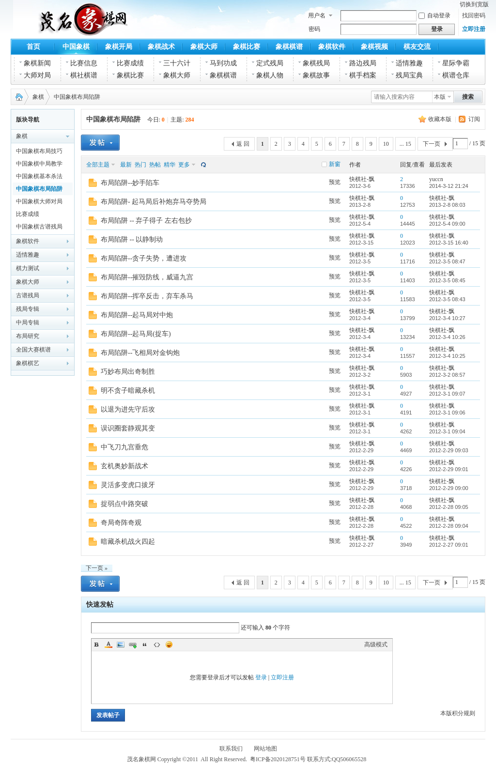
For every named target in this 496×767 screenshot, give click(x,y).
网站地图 (265, 748)
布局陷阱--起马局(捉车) (136, 333)
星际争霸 (455, 63)
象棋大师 (203, 46)
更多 (184, 164)
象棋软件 (331, 46)
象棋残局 (316, 63)
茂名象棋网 (17, 97)
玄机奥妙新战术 (124, 466)
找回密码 (473, 15)
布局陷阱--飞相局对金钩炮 (140, 352)
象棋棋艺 (27, 363)
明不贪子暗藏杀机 (128, 390)
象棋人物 (269, 75)
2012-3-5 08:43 (447, 299)
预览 (335, 182)
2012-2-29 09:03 (448, 450)
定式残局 (269, 63)
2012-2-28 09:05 (448, 507)
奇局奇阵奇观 (121, 522)
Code (157, 644)
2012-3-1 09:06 (447, 412)
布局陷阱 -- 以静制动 (132, 239)
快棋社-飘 (361, 179)
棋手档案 (362, 75)
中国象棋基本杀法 (39, 176)
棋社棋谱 (83, 75)
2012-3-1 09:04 (447, 431)
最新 (126, 164)
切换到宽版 (474, 4)
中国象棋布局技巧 (39, 151)
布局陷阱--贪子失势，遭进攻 (143, 258)
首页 (33, 46)
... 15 (405, 143)
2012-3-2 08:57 (447, 375)
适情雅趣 (409, 63)
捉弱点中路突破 (124, 503)
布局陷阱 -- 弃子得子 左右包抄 (146, 220)
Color (108, 644)
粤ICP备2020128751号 (278, 759)
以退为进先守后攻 (128, 409)
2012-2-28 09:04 (448, 526)
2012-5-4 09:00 (447, 224)
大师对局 (37, 75)
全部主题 (97, 164)
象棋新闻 (37, 63)
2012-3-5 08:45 (447, 280)
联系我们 (231, 748)
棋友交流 (417, 46)
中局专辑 (27, 322)
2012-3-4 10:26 (447, 337)
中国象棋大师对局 (39, 201)
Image (120, 644)
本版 (440, 96)
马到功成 (223, 63)
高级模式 (376, 644)
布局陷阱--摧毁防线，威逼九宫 (147, 277)
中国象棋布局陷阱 (77, 96)
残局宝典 (409, 75)
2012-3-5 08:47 (447, 261)
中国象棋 (76, 46)
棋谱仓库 (455, 75)
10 (386, 143)
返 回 (242, 143)
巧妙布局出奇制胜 (128, 371)
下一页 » (97, 568)
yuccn (436, 179)
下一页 (431, 143)
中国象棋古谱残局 (39, 226)
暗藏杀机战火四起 (128, 541)
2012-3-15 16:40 (448, 242)
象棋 (38, 96)
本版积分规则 (457, 713)
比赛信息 (83, 63)
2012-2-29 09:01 (448, 469)
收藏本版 (439, 119)
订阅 (474, 119)
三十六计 (176, 63)
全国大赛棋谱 (33, 349)
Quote (145, 644)
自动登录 (434, 15)
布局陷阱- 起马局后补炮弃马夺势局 (153, 201)
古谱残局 (27, 295)
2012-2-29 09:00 (448, 488)
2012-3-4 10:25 (447, 356)
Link (133, 644)
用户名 (317, 15)
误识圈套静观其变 (128, 428)
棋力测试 (27, 268)
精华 (169, 164)
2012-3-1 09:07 (447, 394)
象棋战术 (161, 46)
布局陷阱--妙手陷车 (130, 182)
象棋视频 (374, 46)
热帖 (155, 164)
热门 (140, 164)
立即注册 (473, 29)
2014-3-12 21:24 (448, 186)
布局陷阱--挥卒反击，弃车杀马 (147, 296)
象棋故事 (316, 75)
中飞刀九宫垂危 (124, 447)
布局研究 (27, 336)
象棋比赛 (246, 46)
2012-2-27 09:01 (448, 545)
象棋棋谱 (289, 46)
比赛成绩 (130, 63)
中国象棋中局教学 (39, 163)
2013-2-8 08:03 (447, 205)
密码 (314, 29)
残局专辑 (27, 309)
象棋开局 (118, 46)
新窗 (335, 164)
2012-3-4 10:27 (447, 318)
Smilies (169, 644)
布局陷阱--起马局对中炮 (137, 315)
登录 (261, 677)
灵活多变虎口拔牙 (128, 485)
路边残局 (362, 63)
